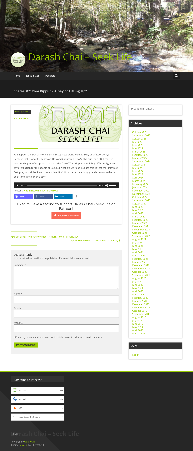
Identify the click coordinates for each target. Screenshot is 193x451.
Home (17, 75)
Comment (20, 265)
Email (17, 313)
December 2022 (140, 190)
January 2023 (139, 187)
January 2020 (139, 301)
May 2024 (137, 174)
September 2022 (141, 200)
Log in (135, 354)
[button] (23, 196)
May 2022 (137, 210)
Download (52, 190)
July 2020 (137, 281)
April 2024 (137, 177)
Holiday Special (22, 111)
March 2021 (138, 255)
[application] (66, 185)
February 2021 (140, 258)
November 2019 (141, 307)
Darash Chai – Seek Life (80, 56)
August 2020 (139, 278)
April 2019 (137, 330)
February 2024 (140, 184)
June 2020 (137, 284)
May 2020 (137, 288)
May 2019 (137, 327)
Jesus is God (32, 75)
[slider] (62, 185)
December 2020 (140, 265)
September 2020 (141, 275)
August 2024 (139, 164)
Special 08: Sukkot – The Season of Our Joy (96, 240)
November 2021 (141, 229)
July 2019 (137, 320)
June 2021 (137, 245)
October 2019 (139, 310)
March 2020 (138, 294)
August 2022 (139, 203)
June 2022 (137, 206)
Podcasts (50, 75)
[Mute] (106, 185)
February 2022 (140, 219)
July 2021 (137, 242)
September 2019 (141, 314)
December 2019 (140, 304)
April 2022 (137, 213)
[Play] (17, 185)
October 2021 (139, 232)
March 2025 (138, 151)
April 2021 (137, 252)
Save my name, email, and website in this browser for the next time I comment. (59, 342)
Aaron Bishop (22, 118)
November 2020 (141, 268)
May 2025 (137, 148)
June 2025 (137, 145)
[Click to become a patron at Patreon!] (66, 215)
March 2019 (138, 333)
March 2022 (138, 216)
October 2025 (139, 132)
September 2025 (141, 135)
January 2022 (139, 223)
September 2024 (141, 161)
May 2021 (137, 249)
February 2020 (140, 297)
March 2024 (138, 180)
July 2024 (137, 167)
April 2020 (137, 291)
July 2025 (137, 141)
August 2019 (139, 317)
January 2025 (139, 158)
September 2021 (141, 236)
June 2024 (137, 171)
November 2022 (141, 193)
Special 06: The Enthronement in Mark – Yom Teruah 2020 (45, 236)
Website (18, 327)
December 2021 (140, 226)
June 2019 (137, 323)
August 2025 (139, 138)
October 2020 (139, 271)
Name (18, 298)
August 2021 (139, 239)
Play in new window (34, 190)
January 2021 (139, 262)
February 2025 (140, 154)
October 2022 (139, 197)
